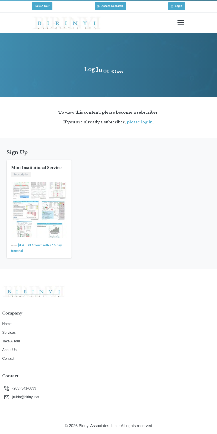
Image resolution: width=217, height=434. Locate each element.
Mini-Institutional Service (36, 167)
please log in (140, 122)
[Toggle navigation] (180, 22)
